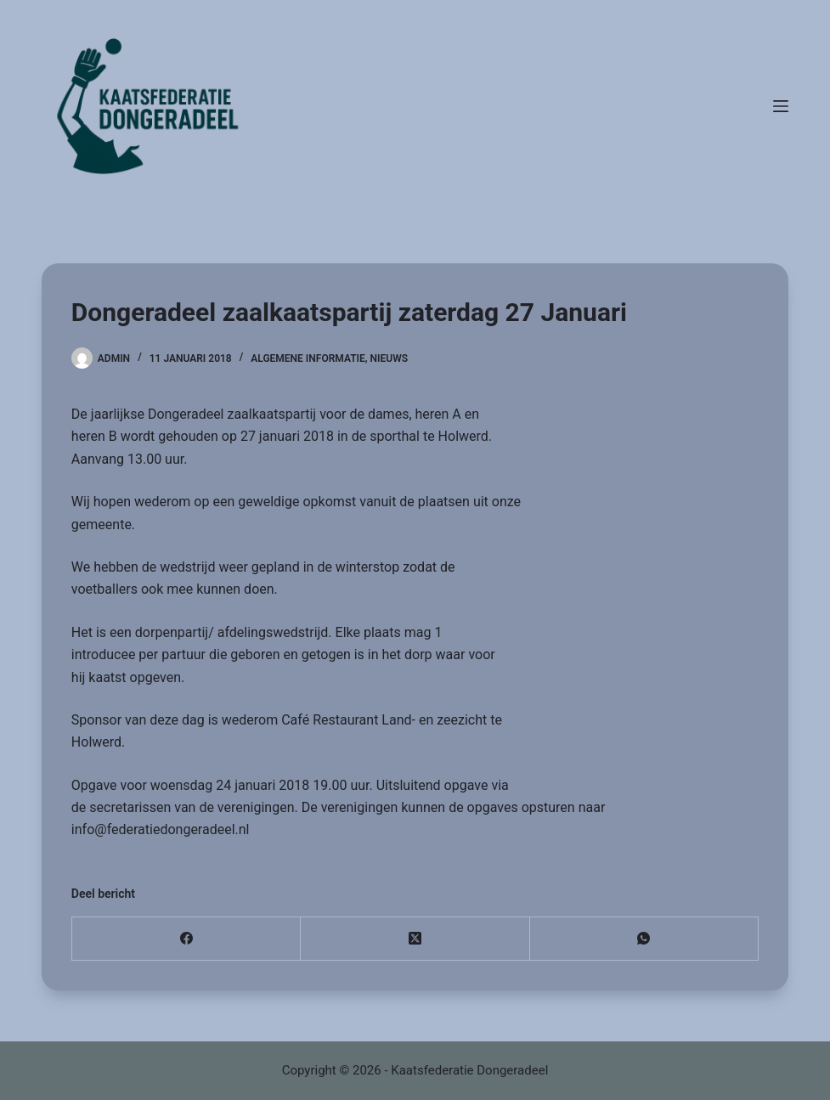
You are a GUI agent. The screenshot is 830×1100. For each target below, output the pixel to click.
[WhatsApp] (644, 939)
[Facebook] (186, 939)
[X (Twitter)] (415, 939)
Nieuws (389, 358)
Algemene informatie (308, 358)
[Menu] (780, 106)
